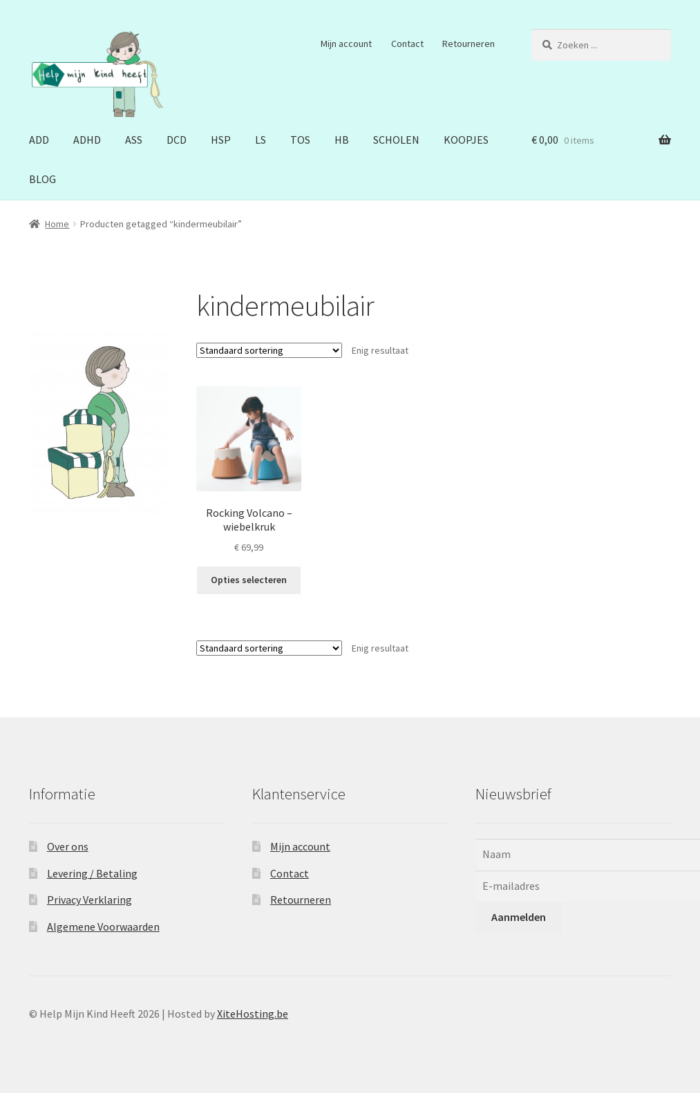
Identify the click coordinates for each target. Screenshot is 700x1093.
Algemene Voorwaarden (103, 926)
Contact (407, 43)
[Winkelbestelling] (269, 350)
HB (341, 139)
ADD (39, 139)
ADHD (87, 139)
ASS (133, 139)
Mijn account (346, 43)
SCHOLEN (396, 139)
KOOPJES (466, 139)
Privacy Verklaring (89, 899)
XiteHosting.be (252, 1013)
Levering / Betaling (92, 873)
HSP (221, 139)
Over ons (67, 846)
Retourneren (468, 43)
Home (57, 224)
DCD (177, 139)
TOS (300, 139)
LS (260, 139)
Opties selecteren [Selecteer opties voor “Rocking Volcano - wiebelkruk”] (249, 579)
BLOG (42, 179)
